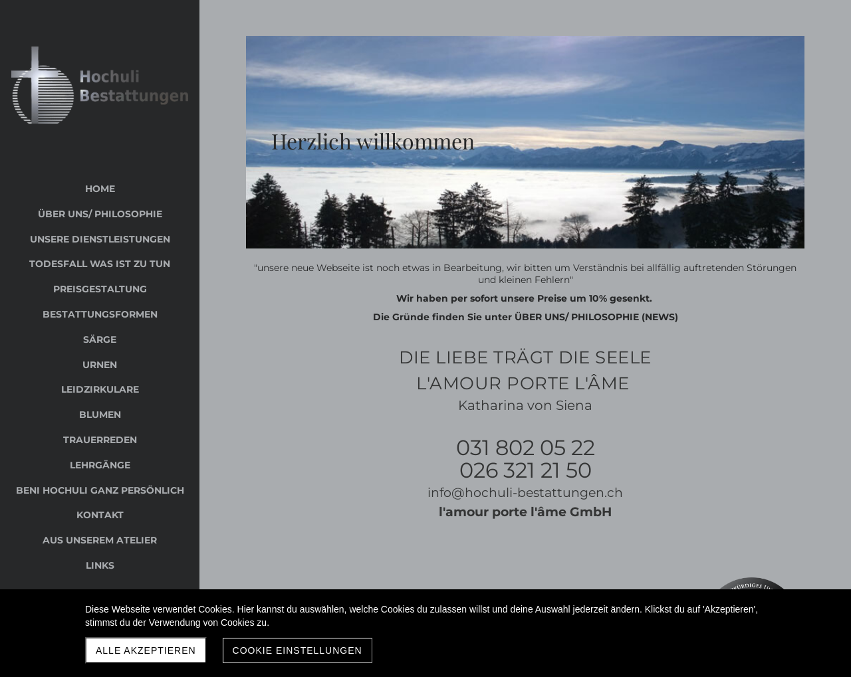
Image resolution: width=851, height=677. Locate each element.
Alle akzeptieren (146, 650)
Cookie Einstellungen (297, 650)
